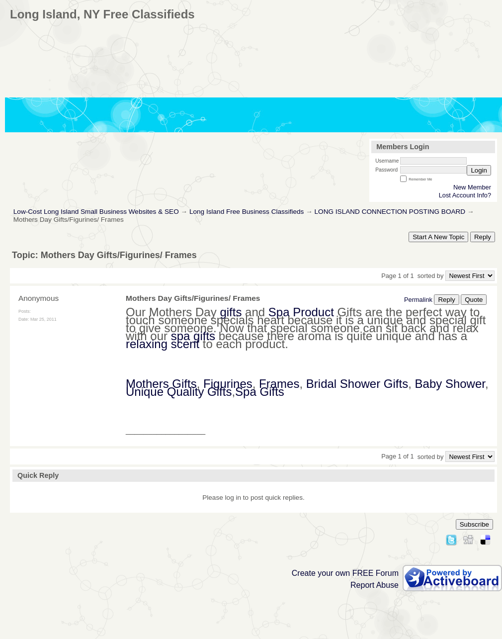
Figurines (227, 383)
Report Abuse (374, 585)
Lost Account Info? (465, 195)
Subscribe (474, 524)
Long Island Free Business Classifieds (246, 211)
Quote (474, 299)
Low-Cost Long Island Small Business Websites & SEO (96, 211)
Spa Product (301, 312)
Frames (279, 383)
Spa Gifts (259, 391)
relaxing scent (162, 344)
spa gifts (193, 336)
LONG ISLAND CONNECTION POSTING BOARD (390, 211)
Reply (482, 237)
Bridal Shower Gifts (357, 383)
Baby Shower (450, 383)
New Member (472, 187)
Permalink (418, 299)
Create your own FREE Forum (345, 573)
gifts (231, 312)
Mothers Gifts (161, 383)
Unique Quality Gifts (179, 391)
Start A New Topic (438, 237)
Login (479, 170)
